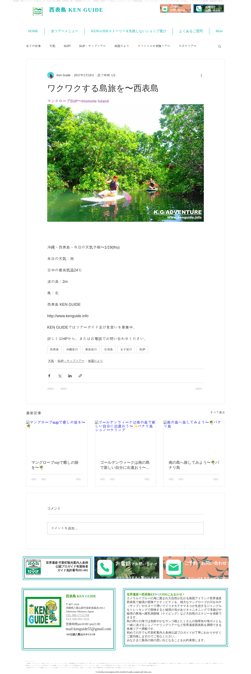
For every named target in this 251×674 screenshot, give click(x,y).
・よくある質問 (54, 667)
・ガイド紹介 (87, 667)
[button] (220, 46)
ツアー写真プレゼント (43, 667)
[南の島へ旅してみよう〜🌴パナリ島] (194, 438)
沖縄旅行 (72, 349)
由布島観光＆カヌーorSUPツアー (78, 663)
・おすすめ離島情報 (97, 667)
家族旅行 (91, 349)
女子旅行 (126, 349)
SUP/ (67, 46)
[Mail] (164, 8)
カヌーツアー (187, 46)
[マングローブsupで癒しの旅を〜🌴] (56, 438)
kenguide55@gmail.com (92, 629)
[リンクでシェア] (80, 376)
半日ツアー (92, 663)
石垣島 (108, 349)
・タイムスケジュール (64, 667)
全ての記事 (33, 46)
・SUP (42, 663)
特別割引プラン (31, 667)
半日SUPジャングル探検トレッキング (52, 665)
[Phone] (198, 8)
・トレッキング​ (54, 663)
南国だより (121, 46)
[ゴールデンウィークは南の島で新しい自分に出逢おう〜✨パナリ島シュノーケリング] (125, 438)
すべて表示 (217, 412)
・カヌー (47, 663)
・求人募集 (117, 667)
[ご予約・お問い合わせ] (196, 567)
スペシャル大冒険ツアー (154, 46)
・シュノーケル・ (63, 663)
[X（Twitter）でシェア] (60, 376)
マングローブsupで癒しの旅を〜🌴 (55, 465)
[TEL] (127, 567)
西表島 (54, 349)
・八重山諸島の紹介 (108, 667)
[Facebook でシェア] (49, 376)
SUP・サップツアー (92, 46)
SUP (142, 349)
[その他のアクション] (201, 75)
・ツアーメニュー (35, 663)
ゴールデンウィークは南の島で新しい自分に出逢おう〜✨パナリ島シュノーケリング (125, 465)
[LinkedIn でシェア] (70, 376)
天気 (52, 46)
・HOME (27, 663)
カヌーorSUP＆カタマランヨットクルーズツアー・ (111, 663)
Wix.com (147, 672)
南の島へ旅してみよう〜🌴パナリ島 (194, 465)
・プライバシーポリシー (128, 667)
